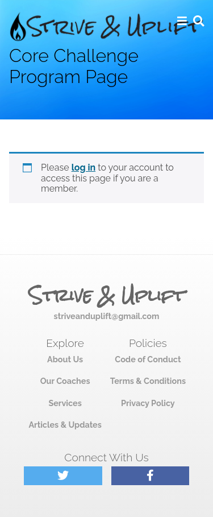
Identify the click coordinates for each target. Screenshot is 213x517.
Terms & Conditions (148, 381)
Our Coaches (65, 381)
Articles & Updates (64, 424)
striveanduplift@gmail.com (107, 316)
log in (84, 167)
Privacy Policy (148, 403)
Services (64, 403)
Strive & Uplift (107, 296)
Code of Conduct (148, 359)
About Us (65, 359)
